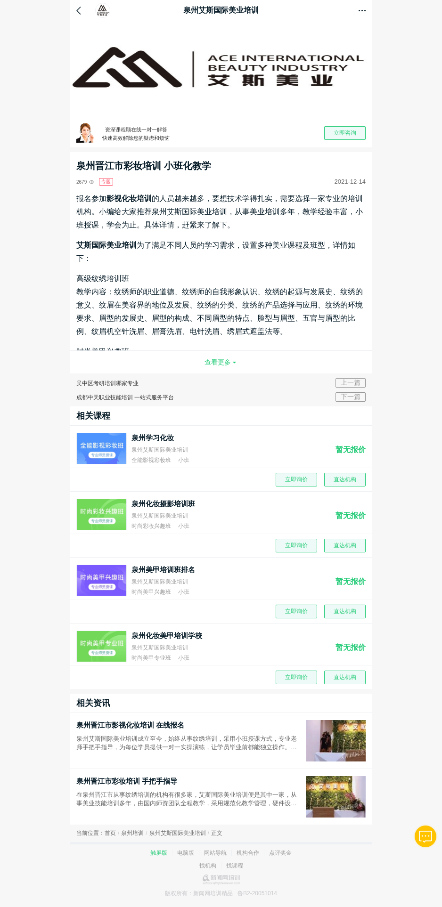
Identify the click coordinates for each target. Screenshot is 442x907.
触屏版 (158, 853)
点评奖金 (280, 853)
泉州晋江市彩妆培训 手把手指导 (126, 781)
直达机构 (345, 479)
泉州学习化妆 (152, 438)
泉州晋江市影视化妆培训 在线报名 (130, 725)
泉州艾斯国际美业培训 (177, 833)
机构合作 (248, 853)
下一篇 (350, 396)
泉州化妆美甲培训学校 (166, 636)
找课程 (234, 865)
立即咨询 (345, 133)
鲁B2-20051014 (257, 893)
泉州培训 (132, 833)
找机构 (207, 865)
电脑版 (185, 853)
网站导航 (215, 853)
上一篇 (350, 382)
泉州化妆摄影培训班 (163, 504)
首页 (110, 833)
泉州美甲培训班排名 (163, 570)
